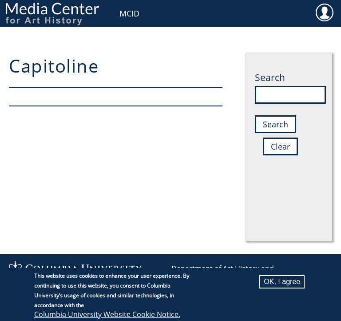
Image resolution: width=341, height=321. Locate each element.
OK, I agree (282, 284)
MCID (129, 13)
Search (270, 77)
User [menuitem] (324, 12)
